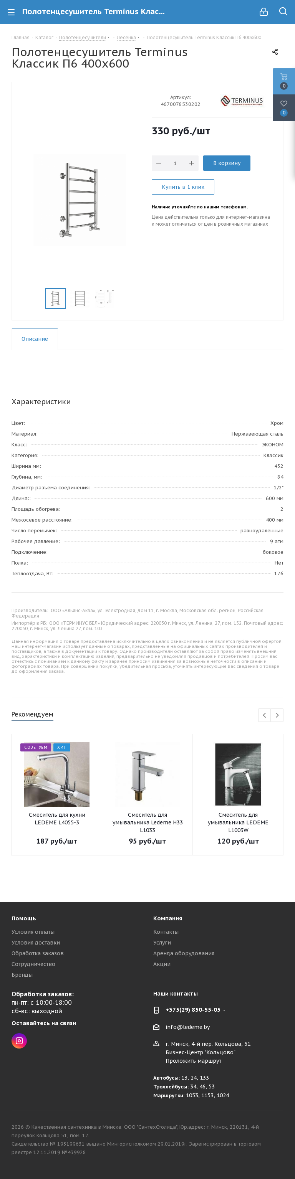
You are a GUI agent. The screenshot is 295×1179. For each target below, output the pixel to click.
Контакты (166, 931)
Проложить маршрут (193, 1060)
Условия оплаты (33, 931)
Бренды (22, 974)
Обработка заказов (38, 953)
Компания (167, 918)
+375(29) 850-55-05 (193, 1009)
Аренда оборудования (183, 953)
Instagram (19, 1041)
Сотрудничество (33, 964)
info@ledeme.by (188, 1027)
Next (277, 715)
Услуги (162, 942)
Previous (265, 715)
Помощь (24, 918)
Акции (162, 964)
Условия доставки (36, 942)
